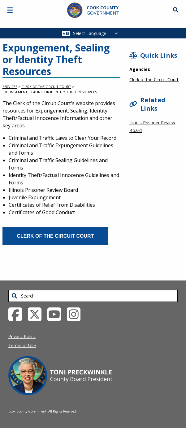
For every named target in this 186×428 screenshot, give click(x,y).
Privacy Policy (22, 336)
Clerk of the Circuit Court (46, 86)
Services (9, 86)
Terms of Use (22, 345)
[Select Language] (97, 33)
